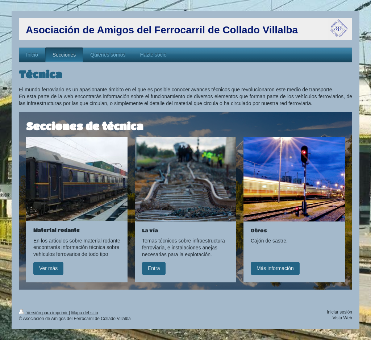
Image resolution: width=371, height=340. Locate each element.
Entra (154, 268)
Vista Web (342, 317)
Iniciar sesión (339, 312)
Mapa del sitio (84, 312)
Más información (275, 268)
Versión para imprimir (44, 312)
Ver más (48, 268)
